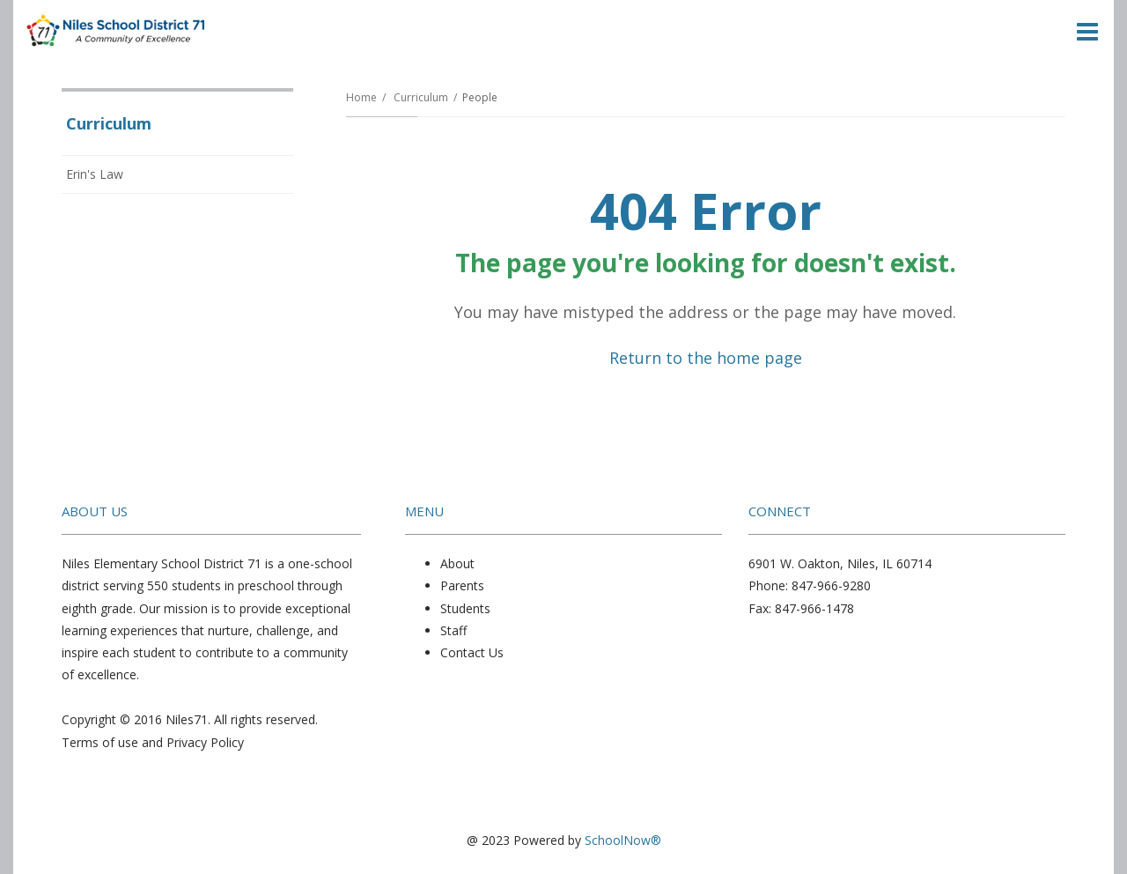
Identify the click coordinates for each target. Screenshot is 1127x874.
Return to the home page (705, 357)
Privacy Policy (205, 742)
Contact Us (472, 652)
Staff (453, 630)
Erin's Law (94, 174)
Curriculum (421, 97)
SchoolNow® (623, 840)
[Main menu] (1087, 31)
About (457, 563)
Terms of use (100, 742)
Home (361, 97)
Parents (462, 585)
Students (465, 608)
